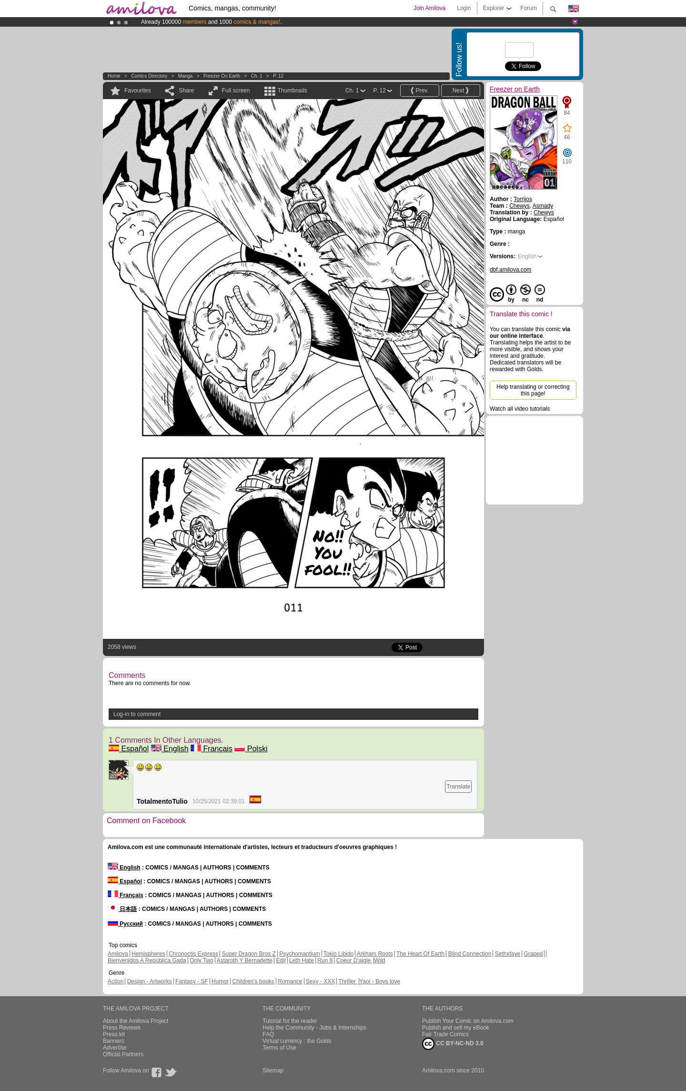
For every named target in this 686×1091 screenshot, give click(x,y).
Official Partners (123, 1054)
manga (185, 76)
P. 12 (278, 76)
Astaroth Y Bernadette (245, 960)
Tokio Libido (338, 953)
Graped (533, 953)
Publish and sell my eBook (455, 1027)
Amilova (118, 953)
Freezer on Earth (221, 76)
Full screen (236, 90)
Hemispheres (148, 953)
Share (186, 90)
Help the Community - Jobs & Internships (314, 1027)
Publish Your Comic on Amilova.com (468, 1021)
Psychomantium (299, 953)
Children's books (253, 981)
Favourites (137, 90)
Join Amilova (429, 8)
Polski (250, 749)
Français (211, 749)
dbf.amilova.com (510, 269)
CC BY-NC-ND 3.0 (453, 1044)
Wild (379, 960)
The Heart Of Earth (420, 953)
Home (114, 76)
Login (464, 8)
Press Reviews (122, 1027)
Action (115, 981)
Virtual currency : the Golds (297, 1041)
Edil (281, 960)
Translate (458, 786)
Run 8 (325, 960)
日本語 (122, 909)
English (170, 749)
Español (129, 749)
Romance (290, 981)
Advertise (115, 1047)
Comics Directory (149, 76)
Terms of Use (279, 1047)
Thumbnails (292, 90)
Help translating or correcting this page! (532, 390)
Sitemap (272, 1070)
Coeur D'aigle (354, 960)
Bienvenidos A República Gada (147, 960)
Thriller (347, 981)
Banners (113, 1041)
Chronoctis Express (193, 953)
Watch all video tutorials (520, 408)
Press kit (114, 1034)
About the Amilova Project (135, 1021)
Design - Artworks (149, 981)
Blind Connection (470, 953)
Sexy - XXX (320, 981)
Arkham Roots (375, 953)
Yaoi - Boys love (379, 981)
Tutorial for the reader (289, 1021)
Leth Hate (301, 960)
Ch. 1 (256, 76)
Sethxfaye (507, 953)
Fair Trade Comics (445, 1034)
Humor (220, 981)
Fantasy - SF (191, 981)
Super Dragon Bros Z (248, 953)
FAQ (268, 1034)
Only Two (201, 960)
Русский (125, 923)
